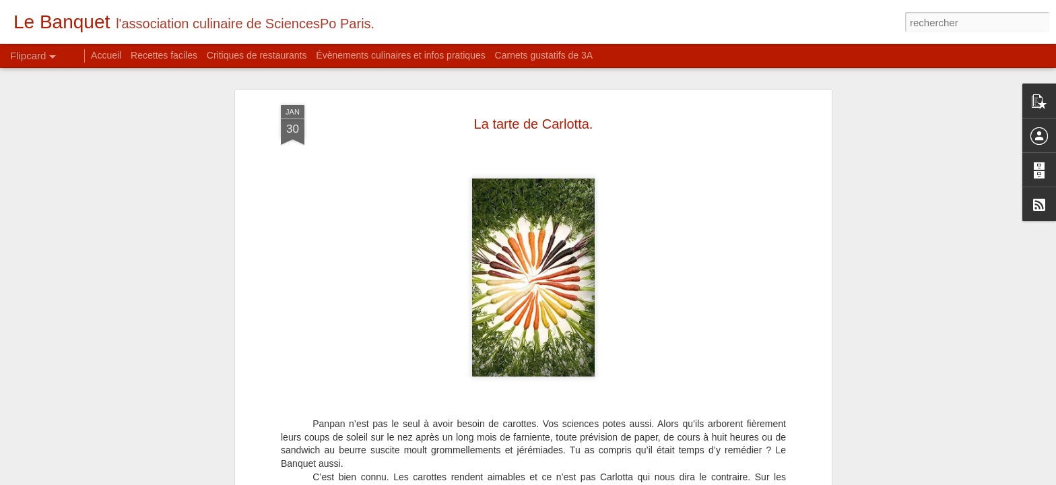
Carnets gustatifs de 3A (544, 55)
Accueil (106, 55)
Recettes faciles (164, 55)
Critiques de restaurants (257, 55)
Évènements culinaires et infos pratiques (400, 55)
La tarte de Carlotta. (533, 95)
